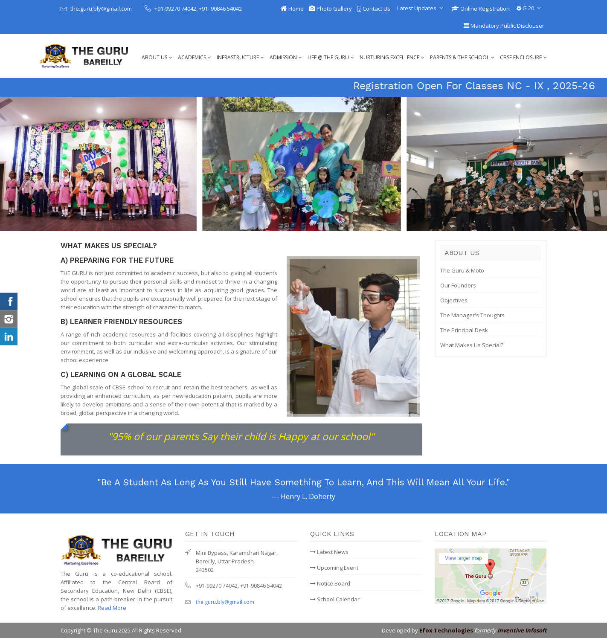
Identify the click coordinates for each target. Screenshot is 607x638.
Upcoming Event (334, 567)
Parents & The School (459, 57)
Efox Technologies (446, 630)
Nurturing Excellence (389, 57)
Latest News (329, 551)
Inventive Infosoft (522, 630)
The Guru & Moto (462, 270)
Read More (112, 608)
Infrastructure (238, 57)
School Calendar (335, 599)
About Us (154, 57)
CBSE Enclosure (521, 57)
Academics (192, 57)
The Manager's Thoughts (472, 315)
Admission (283, 57)
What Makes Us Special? (471, 345)
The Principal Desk (464, 330)
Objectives (454, 300)
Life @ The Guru (328, 57)
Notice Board (330, 583)
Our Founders (458, 285)
